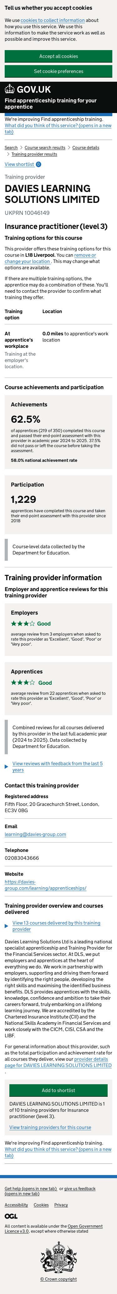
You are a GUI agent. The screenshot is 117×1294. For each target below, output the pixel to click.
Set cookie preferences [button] (58, 71)
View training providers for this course (50, 1127)
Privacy (61, 1205)
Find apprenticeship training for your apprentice (51, 103)
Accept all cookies (58, 56)
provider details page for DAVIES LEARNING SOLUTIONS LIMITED (58, 1062)
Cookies (41, 1205)
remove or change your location (50, 258)
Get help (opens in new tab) (31, 1188)
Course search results (45, 147)
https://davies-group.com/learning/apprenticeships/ (45, 885)
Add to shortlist (58, 1090)
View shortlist (23, 164)
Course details (85, 147)
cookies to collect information (53, 20)
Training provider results (34, 154)
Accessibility (16, 1205)
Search (11, 147)
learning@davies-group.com (35, 834)
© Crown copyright (58, 1279)
